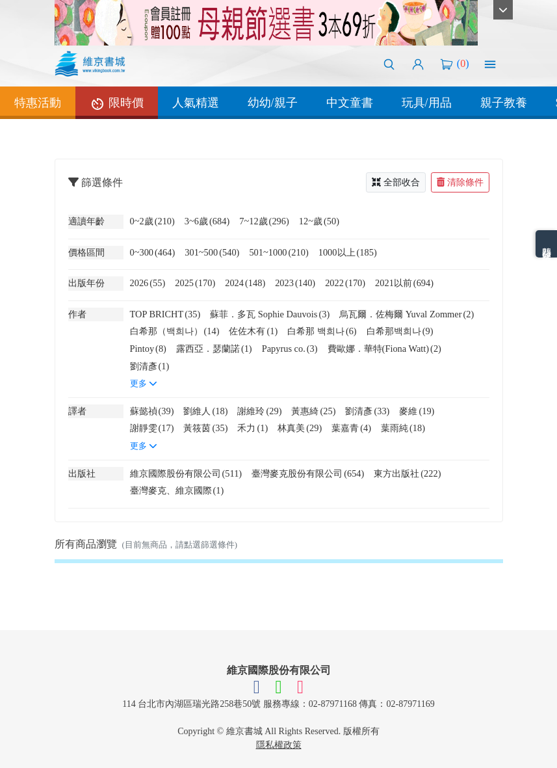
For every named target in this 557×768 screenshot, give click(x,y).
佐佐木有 (253, 331)
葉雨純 (403, 428)
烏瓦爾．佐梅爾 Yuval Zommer (406, 314)
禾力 (252, 428)
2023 (295, 283)
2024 (245, 283)
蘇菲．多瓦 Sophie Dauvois (270, 314)
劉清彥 (150, 366)
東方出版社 (407, 473)
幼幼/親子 (273, 102)
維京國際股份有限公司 (186, 473)
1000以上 (347, 252)
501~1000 (278, 252)
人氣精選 (195, 102)
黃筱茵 (205, 428)
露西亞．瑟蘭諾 (214, 348)
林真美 (300, 428)
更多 (143, 383)
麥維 (416, 411)
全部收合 (396, 182)
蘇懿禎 (152, 411)
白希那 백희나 (321, 331)
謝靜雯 (152, 428)
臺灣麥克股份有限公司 (308, 473)
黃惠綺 (313, 411)
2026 (148, 283)
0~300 (152, 252)
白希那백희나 (400, 331)
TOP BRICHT (165, 314)
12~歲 (319, 221)
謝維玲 (259, 411)
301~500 (212, 252)
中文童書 (349, 102)
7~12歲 (264, 221)
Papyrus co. (290, 348)
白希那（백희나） (175, 331)
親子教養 (503, 102)
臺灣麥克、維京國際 (177, 490)
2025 (195, 283)
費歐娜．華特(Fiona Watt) (384, 348)
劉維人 (205, 411)
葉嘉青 (351, 428)
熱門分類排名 (546, 244)
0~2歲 (152, 221)
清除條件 (460, 182)
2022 (345, 283)
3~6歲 (207, 221)
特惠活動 (37, 102)
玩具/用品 (427, 102)
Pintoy (148, 348)
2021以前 (404, 283)
